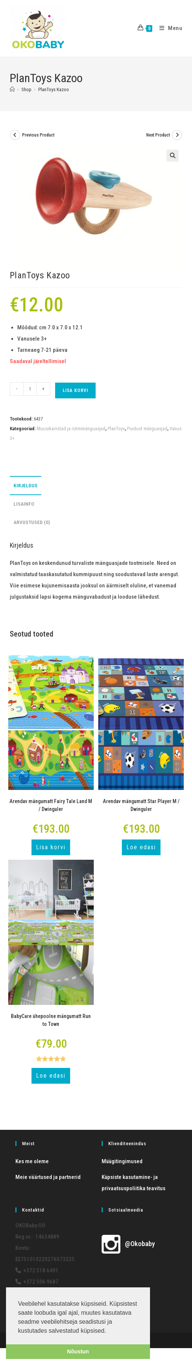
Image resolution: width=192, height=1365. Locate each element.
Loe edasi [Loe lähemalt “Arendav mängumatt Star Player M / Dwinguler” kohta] (141, 847)
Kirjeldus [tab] (26, 485)
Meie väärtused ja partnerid (48, 1177)
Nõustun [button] (78, 1351)
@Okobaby (128, 1244)
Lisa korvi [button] (51, 847)
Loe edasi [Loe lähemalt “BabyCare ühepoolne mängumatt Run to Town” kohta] (51, 1075)
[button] (172, 156)
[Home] (12, 89)
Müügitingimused (122, 1161)
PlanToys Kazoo (53, 89)
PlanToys (116, 428)
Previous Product (38, 135)
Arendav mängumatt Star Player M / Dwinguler (141, 805)
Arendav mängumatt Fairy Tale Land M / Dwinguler (50, 805)
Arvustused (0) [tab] (32, 522)
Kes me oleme (32, 1161)
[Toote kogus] (30, 389)
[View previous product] (15, 135)
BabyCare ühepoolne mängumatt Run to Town (51, 1020)
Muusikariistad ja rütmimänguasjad (71, 428)
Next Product (158, 135)
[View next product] (177, 135)
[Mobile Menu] (168, 28)
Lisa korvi (75, 390)
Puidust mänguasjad (147, 428)
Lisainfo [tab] (24, 504)
